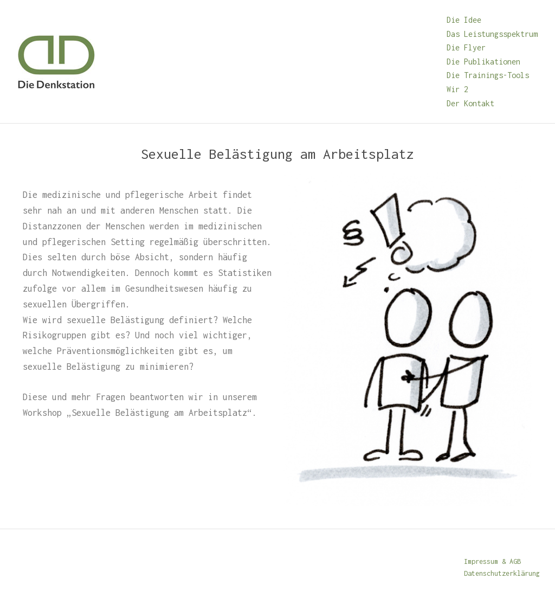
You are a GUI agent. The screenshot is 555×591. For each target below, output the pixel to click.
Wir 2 (457, 89)
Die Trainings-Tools (488, 75)
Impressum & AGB (492, 561)
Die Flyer (466, 47)
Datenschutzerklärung (502, 573)
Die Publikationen (483, 61)
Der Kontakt (470, 103)
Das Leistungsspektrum (492, 33)
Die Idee (464, 19)
